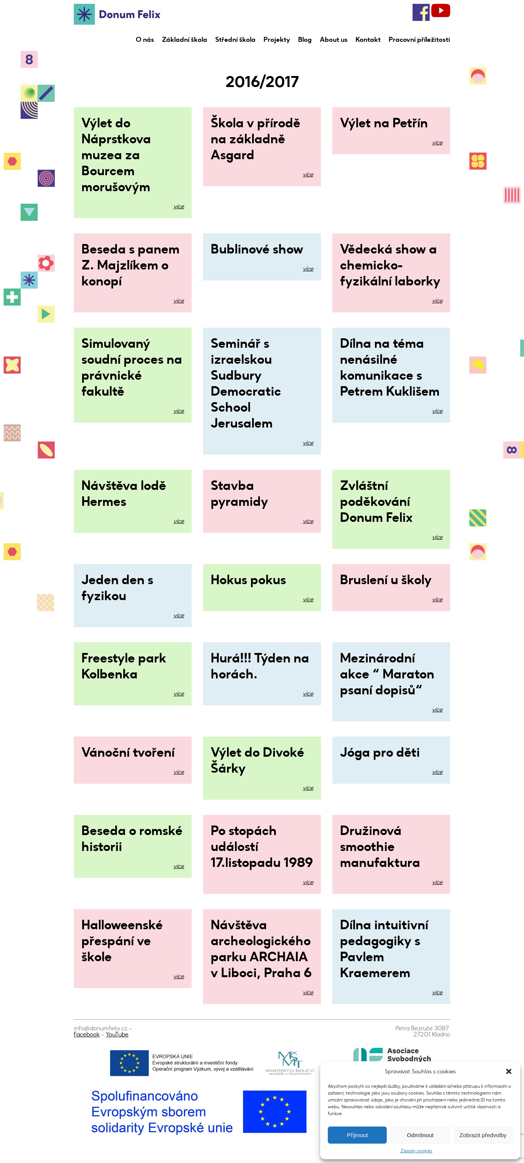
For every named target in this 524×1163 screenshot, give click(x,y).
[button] (509, 1071)
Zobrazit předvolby (483, 1135)
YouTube (117, 1034)
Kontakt (368, 39)
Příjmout (357, 1135)
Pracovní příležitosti (419, 39)
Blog (305, 39)
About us (334, 39)
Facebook (87, 1034)
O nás (145, 39)
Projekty (277, 39)
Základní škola (184, 39)
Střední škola (235, 39)
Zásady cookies (416, 1150)
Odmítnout (420, 1135)
